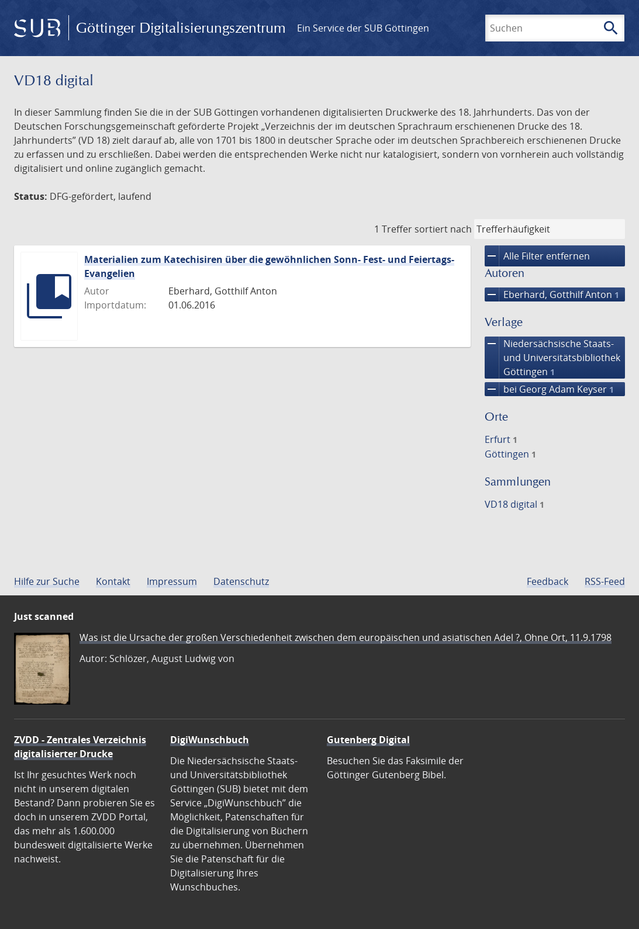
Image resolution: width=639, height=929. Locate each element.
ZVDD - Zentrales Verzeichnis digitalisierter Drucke (80, 746)
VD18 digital (514, 504)
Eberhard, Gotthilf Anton (552, 294)
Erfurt (501, 439)
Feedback (547, 581)
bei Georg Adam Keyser (549, 389)
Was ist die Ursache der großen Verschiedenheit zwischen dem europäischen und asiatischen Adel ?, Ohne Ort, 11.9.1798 (346, 637)
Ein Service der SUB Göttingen (363, 28)
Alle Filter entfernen (537, 255)
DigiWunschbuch (209, 739)
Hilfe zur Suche (47, 581)
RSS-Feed (605, 581)
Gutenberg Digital (368, 739)
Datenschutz (241, 581)
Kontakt (113, 581)
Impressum (172, 581)
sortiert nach (443, 229)
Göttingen (510, 454)
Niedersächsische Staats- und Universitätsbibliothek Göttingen (552, 358)
